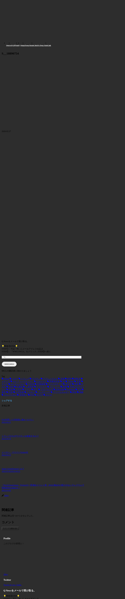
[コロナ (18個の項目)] (14, 379)
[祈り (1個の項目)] (34, 389)
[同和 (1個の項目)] (73, 392)
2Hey (5, 574)
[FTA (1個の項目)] (31, 395)
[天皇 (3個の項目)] (77, 381)
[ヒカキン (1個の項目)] (29, 392)
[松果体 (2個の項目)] (18, 387)
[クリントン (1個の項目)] (53, 387)
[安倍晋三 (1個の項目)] (22, 395)
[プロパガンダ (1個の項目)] (45, 389)
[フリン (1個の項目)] (26, 389)
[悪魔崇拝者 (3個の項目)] (53, 381)
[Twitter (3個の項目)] (69, 381)
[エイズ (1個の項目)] (47, 395)
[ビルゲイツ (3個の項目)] (40, 381)
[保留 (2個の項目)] (75, 384)
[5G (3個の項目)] (62, 381)
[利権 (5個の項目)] (68, 379)
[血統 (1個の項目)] (9, 389)
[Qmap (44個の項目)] (5, 379)
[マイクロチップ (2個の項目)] (54, 384)
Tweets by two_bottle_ (12, 585)
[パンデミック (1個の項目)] (42, 392)
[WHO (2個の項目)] (10, 387)
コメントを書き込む (10, 528)
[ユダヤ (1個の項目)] (17, 389)
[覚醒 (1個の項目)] (80, 392)
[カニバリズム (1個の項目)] (9, 395)
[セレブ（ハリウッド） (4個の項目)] (21, 381)
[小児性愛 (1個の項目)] (18, 392)
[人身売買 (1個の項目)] (28, 387)
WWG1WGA (9, 364)
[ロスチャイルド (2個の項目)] (16, 384)
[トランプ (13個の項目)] (24, 379)
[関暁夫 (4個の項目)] (76, 379)
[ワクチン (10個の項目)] (35, 379)
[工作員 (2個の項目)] (30, 384)
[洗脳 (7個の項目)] (61, 379)
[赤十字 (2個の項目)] (67, 384)
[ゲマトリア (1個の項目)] (40, 387)
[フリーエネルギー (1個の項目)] (60, 392)
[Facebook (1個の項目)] (70, 389)
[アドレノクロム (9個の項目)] (49, 379)
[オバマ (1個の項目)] (38, 395)
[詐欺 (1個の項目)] (9, 392)
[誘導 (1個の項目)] (63, 387)
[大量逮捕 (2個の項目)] (40, 384)
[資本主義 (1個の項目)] (58, 389)
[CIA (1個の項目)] (78, 389)
